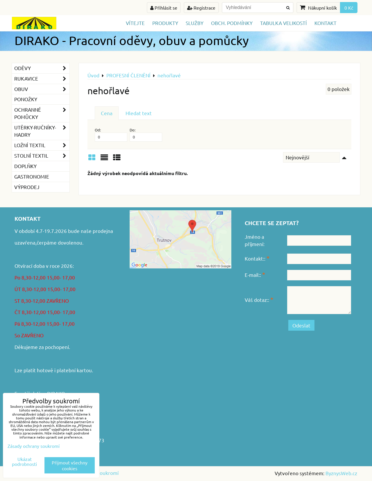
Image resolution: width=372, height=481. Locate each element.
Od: (111, 134)
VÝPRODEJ (27, 187)
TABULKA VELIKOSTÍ (283, 23)
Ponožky (25, 99)
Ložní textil (41, 145)
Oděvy (41, 68)
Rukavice (41, 79)
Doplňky (25, 166)
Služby (194, 23)
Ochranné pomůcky (41, 113)
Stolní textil (41, 156)
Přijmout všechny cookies (69, 465)
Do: (146, 134)
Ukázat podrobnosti (24, 461)
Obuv (41, 89)
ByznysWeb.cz (341, 473)
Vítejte (135, 23)
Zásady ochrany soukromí (34, 446)
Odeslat (301, 325)
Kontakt (325, 23)
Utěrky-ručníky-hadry (41, 131)
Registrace (201, 7)
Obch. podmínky (232, 23)
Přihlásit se (163, 7)
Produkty (165, 23)
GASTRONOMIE (31, 176)
